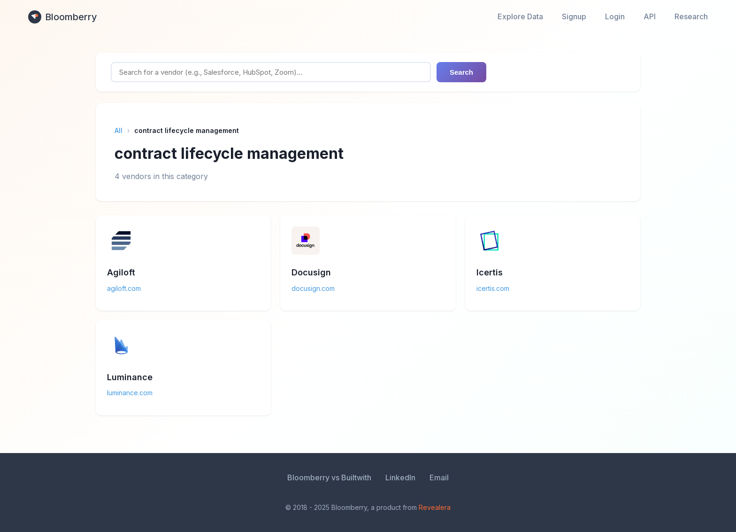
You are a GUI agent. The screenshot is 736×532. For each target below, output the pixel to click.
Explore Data (520, 16)
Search (461, 72)
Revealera (435, 507)
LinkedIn (400, 477)
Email (439, 477)
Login (615, 16)
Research (691, 16)
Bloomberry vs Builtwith (329, 477)
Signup (574, 16)
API (650, 16)
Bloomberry (62, 16)
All (119, 130)
